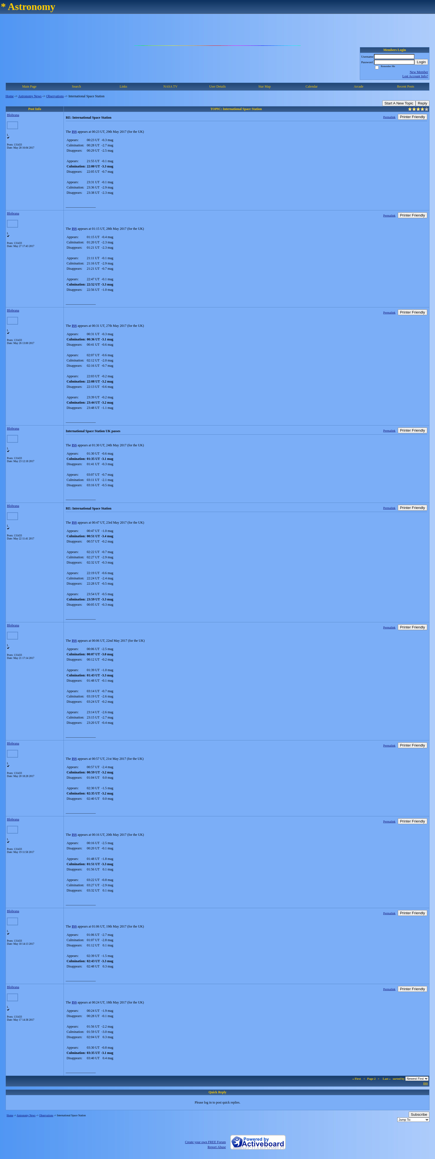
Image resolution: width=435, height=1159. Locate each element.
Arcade (358, 86)
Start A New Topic (399, 103)
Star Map (264, 86)
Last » (386, 1078)
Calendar (311, 86)
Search (76, 86)
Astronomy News (29, 96)
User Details (217, 86)
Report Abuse (217, 1147)
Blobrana (13, 115)
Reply (422, 103)
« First (356, 1078)
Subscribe (419, 1114)
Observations (55, 96)
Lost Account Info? (415, 76)
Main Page (29, 86)
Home (10, 96)
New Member (419, 72)
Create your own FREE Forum (205, 1142)
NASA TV (170, 86)
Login (421, 62)
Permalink (389, 117)
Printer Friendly (412, 117)
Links (123, 86)
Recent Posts (405, 86)
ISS (74, 132)
